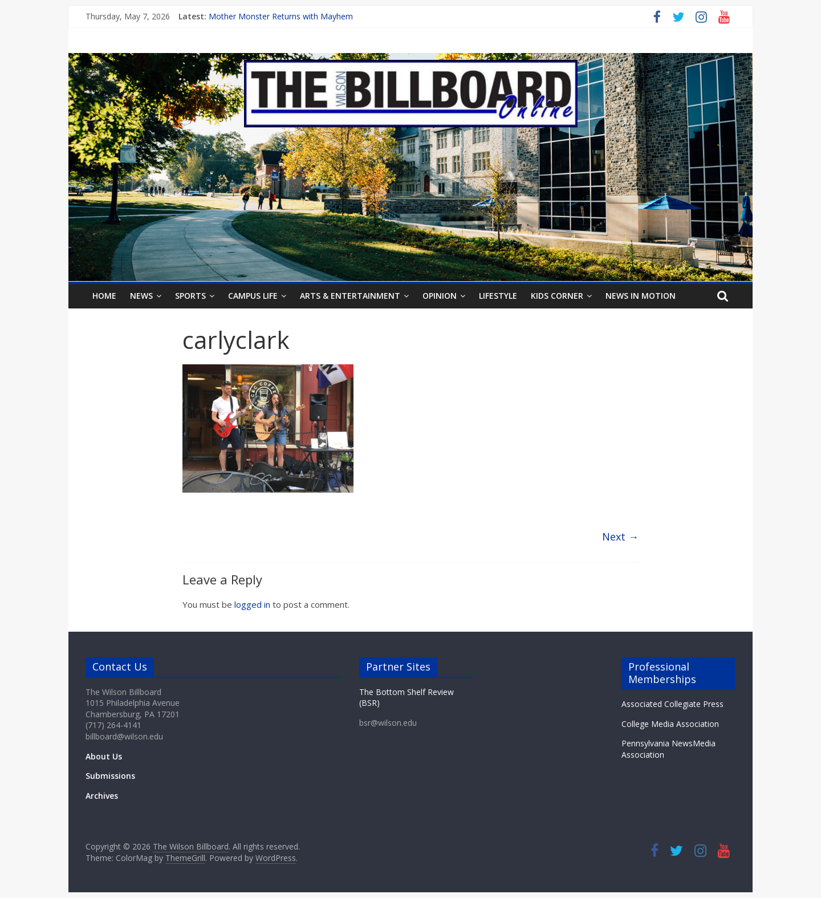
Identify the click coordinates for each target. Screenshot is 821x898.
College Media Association (670, 723)
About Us (104, 756)
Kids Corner (557, 295)
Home (104, 295)
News (141, 295)
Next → (620, 536)
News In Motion (640, 295)
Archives (102, 795)
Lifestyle (498, 295)
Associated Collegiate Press (672, 703)
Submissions (110, 775)
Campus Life (253, 295)
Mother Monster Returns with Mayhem (281, 16)
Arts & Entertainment (350, 295)
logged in (252, 604)
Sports (190, 295)
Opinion (439, 295)
